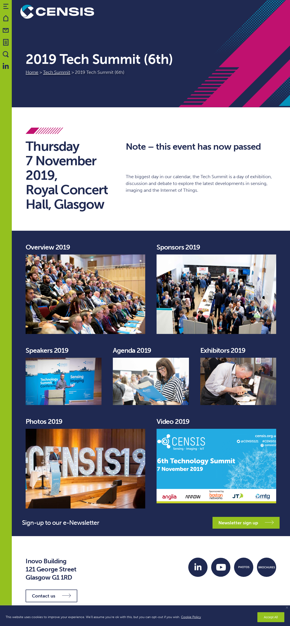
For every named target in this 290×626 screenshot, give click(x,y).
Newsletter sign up (246, 522)
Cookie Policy (191, 617)
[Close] (287, 608)
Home (32, 72)
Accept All (271, 617)
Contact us (51, 596)
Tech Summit (56, 72)
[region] (145, 615)
